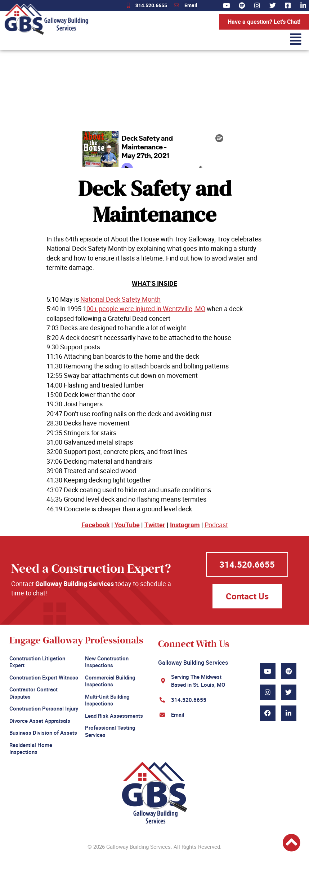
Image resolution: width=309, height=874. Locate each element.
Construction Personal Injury (43, 708)
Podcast (216, 524)
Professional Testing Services (110, 731)
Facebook (95, 524)
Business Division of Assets (43, 732)
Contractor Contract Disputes (33, 693)
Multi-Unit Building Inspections (107, 700)
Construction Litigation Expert (37, 662)
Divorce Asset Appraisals (39, 720)
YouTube (127, 524)
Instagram (185, 524)
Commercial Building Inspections (110, 681)
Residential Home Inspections (30, 748)
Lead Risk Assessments (114, 715)
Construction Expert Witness (43, 677)
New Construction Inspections (107, 662)
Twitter (154, 524)
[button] (197, 39)
